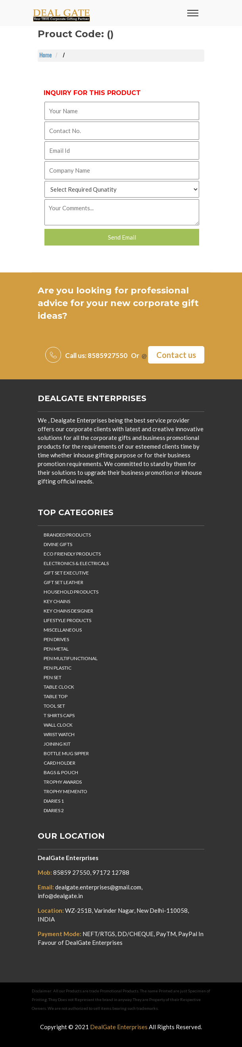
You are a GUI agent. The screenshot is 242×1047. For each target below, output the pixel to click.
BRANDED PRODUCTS (67, 535)
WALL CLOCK (58, 725)
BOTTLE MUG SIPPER (66, 753)
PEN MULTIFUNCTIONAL (71, 658)
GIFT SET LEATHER (63, 582)
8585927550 (107, 355)
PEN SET (52, 677)
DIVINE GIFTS (58, 544)
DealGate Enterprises (92, 398)
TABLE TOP (55, 696)
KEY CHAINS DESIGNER (68, 611)
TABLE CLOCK (59, 687)
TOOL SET (54, 706)
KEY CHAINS (57, 601)
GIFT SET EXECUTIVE (66, 573)
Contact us (176, 355)
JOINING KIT (57, 744)
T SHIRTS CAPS (59, 715)
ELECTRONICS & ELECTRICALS (76, 563)
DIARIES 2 (54, 810)
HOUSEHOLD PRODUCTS (71, 592)
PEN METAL (56, 649)
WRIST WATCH (59, 734)
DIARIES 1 (54, 801)
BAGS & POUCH (61, 772)
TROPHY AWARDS (63, 782)
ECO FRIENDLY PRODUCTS (72, 554)
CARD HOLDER (59, 763)
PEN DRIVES (56, 639)
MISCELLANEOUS (63, 630)
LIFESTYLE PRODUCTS (67, 620)
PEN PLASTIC (57, 668)
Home (45, 55)
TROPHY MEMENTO (65, 791)
